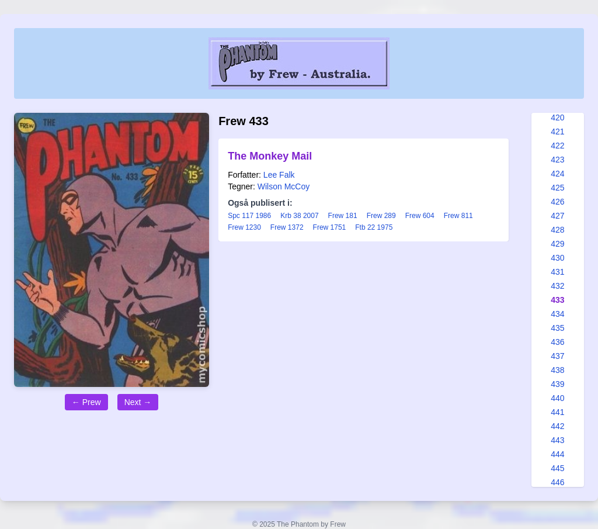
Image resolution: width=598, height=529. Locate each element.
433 (557, 300)
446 (557, 482)
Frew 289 (381, 216)
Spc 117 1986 (249, 216)
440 (557, 398)
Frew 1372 (287, 227)
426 (557, 201)
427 (557, 215)
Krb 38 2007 (299, 216)
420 (557, 117)
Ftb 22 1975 (373, 227)
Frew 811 (458, 216)
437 (557, 356)
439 (557, 384)
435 (557, 328)
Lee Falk (279, 174)
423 (557, 159)
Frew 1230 (244, 227)
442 (557, 426)
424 (557, 173)
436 (557, 342)
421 (557, 131)
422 (557, 145)
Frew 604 (419, 216)
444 (557, 454)
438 (557, 370)
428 (557, 229)
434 (557, 314)
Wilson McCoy (284, 186)
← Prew (86, 402)
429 (557, 243)
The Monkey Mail (270, 156)
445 (557, 468)
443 (557, 440)
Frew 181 (342, 216)
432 (557, 286)
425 (557, 187)
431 (557, 271)
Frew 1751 (329, 227)
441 (557, 412)
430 (557, 257)
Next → (138, 402)
